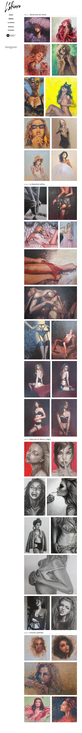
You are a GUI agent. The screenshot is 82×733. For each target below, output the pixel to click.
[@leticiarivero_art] (7, 35)
